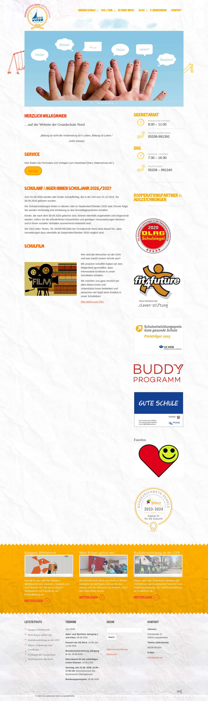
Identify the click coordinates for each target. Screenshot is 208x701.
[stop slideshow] (116, 103)
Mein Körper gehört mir (40, 635)
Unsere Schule (87, 10)
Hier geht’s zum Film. (92, 301)
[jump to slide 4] (105, 103)
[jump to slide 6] (112, 103)
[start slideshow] (92, 103)
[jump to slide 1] (95, 103)
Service (33, 170)
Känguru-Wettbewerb (39, 629)
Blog (142, 10)
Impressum (111, 654)
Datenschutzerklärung (117, 649)
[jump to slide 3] (102, 103)
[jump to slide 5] (109, 103)
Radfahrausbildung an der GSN (43, 640)
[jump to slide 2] (99, 103)
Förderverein (158, 10)
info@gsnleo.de (155, 657)
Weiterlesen (37, 601)
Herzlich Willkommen (45, 116)
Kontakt (176, 10)
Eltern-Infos (126, 10)
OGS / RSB (107, 10)
